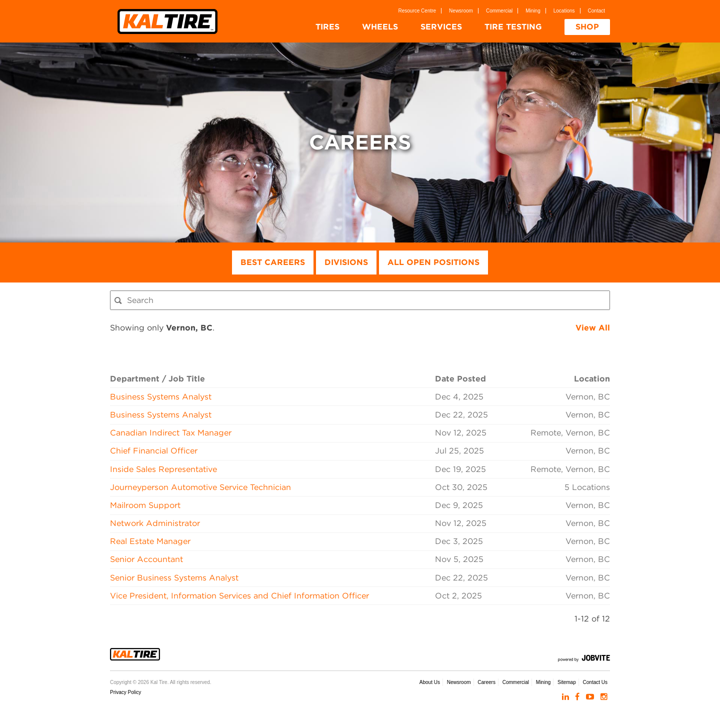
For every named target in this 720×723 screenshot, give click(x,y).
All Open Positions (434, 262)
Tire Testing (513, 27)
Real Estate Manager (150, 541)
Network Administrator (155, 523)
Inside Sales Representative (163, 469)
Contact (596, 11)
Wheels (380, 27)
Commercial (499, 11)
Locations (564, 11)
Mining (533, 11)
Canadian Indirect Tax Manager (171, 433)
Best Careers (272, 262)
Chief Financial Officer (154, 451)
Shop (587, 27)
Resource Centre (417, 11)
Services (441, 27)
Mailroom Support (145, 505)
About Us (430, 682)
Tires (328, 27)
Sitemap (567, 682)
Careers (487, 682)
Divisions (346, 262)
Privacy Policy (125, 692)
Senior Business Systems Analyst (174, 577)
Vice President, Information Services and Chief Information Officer (239, 595)
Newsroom (461, 11)
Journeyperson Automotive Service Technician (200, 487)
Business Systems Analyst (161, 397)
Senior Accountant (146, 559)
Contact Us (595, 682)
